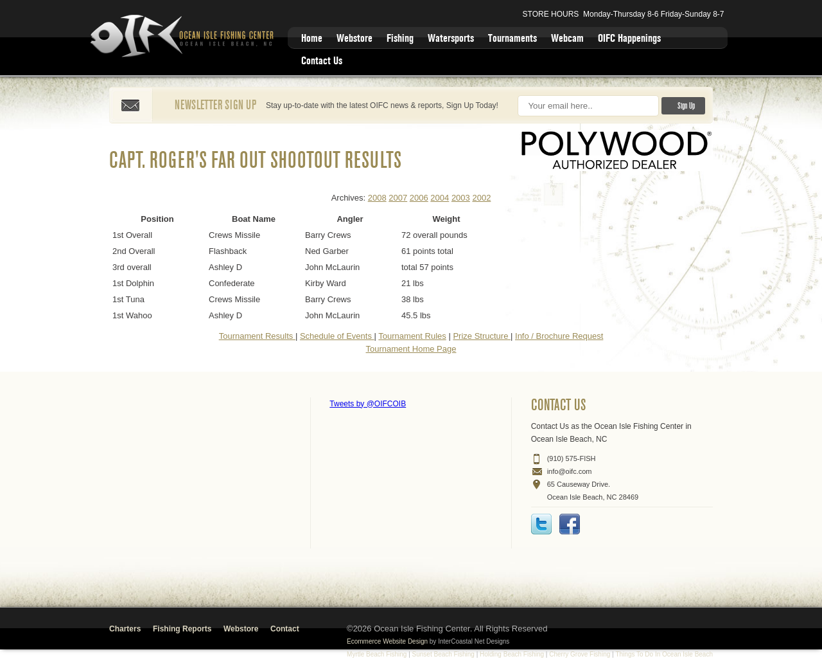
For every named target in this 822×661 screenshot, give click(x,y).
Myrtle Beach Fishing (377, 654)
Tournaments (512, 38)
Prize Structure (482, 336)
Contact (284, 628)
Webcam (567, 38)
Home (311, 38)
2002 (481, 198)
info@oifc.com (569, 471)
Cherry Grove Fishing (579, 654)
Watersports (451, 38)
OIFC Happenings (629, 38)
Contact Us (321, 61)
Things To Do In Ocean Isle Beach (664, 654)
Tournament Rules (412, 336)
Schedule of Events (337, 336)
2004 (439, 198)
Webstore (354, 38)
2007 (398, 198)
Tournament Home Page (411, 349)
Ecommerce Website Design (387, 641)
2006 (419, 198)
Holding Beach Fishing (512, 654)
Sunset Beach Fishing (443, 654)
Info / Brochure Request (559, 336)
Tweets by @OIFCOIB (367, 403)
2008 (377, 198)
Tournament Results (257, 336)
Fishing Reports (182, 628)
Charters (125, 628)
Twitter (541, 524)
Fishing (400, 38)
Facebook (569, 524)
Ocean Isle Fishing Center (184, 37)
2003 (460, 198)
